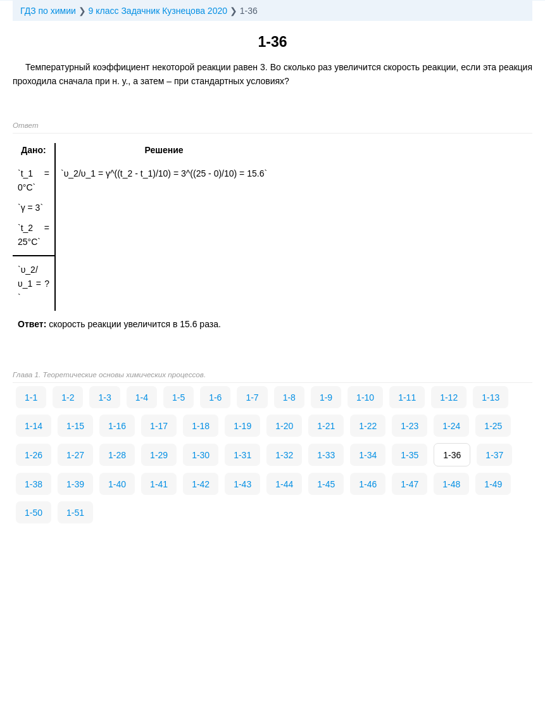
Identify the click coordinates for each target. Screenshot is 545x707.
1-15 (75, 426)
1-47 (409, 484)
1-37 (494, 455)
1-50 (33, 513)
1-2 (67, 397)
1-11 (407, 397)
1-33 (326, 455)
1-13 (490, 397)
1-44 (284, 484)
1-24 (451, 426)
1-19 (242, 426)
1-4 (141, 397)
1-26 (33, 455)
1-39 (75, 484)
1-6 (215, 397)
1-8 (289, 397)
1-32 (284, 455)
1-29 (159, 455)
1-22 (368, 426)
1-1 (31, 397)
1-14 (33, 426)
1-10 (365, 397)
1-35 (409, 455)
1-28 (117, 455)
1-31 (242, 455)
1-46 (368, 484)
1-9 (326, 397)
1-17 (159, 426)
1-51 (75, 513)
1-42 (201, 484)
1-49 (493, 484)
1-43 (242, 484)
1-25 (493, 426)
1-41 (159, 484)
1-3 (104, 397)
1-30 (201, 455)
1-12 (449, 397)
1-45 (326, 484)
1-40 (117, 484)
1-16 (117, 426)
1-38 (33, 484)
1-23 (409, 426)
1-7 (252, 397)
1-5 (178, 397)
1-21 (326, 426)
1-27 (75, 455)
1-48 (451, 484)
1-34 (368, 455)
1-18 (201, 426)
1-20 (284, 426)
